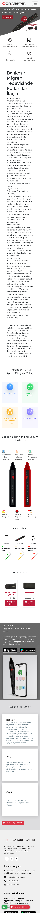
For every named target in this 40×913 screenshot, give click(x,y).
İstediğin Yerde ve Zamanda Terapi (10, 420)
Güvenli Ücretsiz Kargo (29, 59)
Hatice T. (10, 720)
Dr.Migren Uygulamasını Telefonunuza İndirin (17, 629)
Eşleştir (6, 543)
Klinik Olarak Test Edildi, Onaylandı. (29, 46)
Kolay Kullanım (10, 393)
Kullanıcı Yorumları (20, 706)
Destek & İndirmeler (14, 893)
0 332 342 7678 (11, 885)
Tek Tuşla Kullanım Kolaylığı (19, 457)
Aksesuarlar (20, 572)
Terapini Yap (20, 548)
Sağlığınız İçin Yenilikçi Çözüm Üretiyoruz (20, 438)
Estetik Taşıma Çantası (18, 516)
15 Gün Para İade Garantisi (10, 46)
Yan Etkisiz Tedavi (30, 394)
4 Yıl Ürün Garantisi (9, 59)
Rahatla (33, 543)
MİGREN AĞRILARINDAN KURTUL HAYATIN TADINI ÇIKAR (19, 11)
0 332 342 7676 (11, 881)
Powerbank (29, 593)
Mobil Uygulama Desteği (32, 457)
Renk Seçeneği (32, 515)
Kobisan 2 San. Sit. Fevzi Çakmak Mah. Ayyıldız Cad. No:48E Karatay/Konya (19, 872)
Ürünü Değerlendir (13, 823)
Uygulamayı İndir (6, 549)
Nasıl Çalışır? (20, 528)
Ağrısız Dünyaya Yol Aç (20, 373)
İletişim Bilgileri (12, 866)
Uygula (20, 543)
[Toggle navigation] (35, 3)
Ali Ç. (9, 756)
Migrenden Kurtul (20, 369)
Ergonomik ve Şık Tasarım (6, 457)
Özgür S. (10, 792)
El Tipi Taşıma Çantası (10, 593)
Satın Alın (7, 17)
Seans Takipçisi (5, 515)
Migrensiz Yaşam (30, 418)
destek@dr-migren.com (14, 877)
